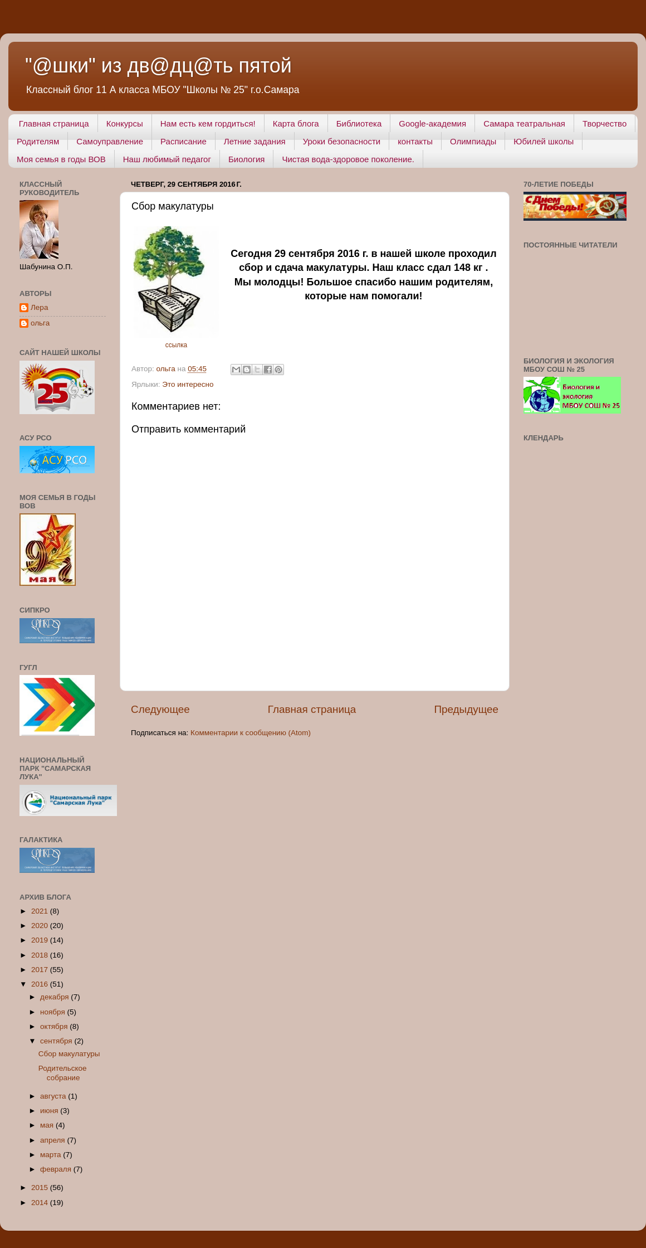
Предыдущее (466, 709)
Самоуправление (109, 141)
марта (51, 1154)
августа (54, 1096)
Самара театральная (524, 123)
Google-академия (432, 123)
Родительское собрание (62, 1072)
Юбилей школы (543, 141)
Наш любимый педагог (167, 159)
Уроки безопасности (341, 141)
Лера (39, 307)
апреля (53, 1140)
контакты (415, 141)
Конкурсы (124, 123)
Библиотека (359, 123)
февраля (57, 1169)
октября (55, 1026)
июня (50, 1110)
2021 (40, 911)
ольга (40, 323)
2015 (40, 1187)
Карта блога (296, 123)
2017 (40, 969)
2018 (40, 955)
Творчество (605, 123)
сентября (57, 1041)
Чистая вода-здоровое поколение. (348, 159)
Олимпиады (473, 141)
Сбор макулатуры (69, 1054)
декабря (55, 997)
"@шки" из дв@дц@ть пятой (158, 65)
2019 (40, 940)
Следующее (160, 709)
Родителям (38, 141)
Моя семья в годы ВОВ (61, 159)
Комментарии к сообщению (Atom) (250, 733)
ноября (53, 1012)
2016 (40, 984)
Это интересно (187, 384)
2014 (40, 1202)
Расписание (183, 141)
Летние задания (255, 141)
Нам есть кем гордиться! (208, 123)
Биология (246, 159)
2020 (40, 925)
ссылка (176, 345)
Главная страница (54, 123)
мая (48, 1125)
